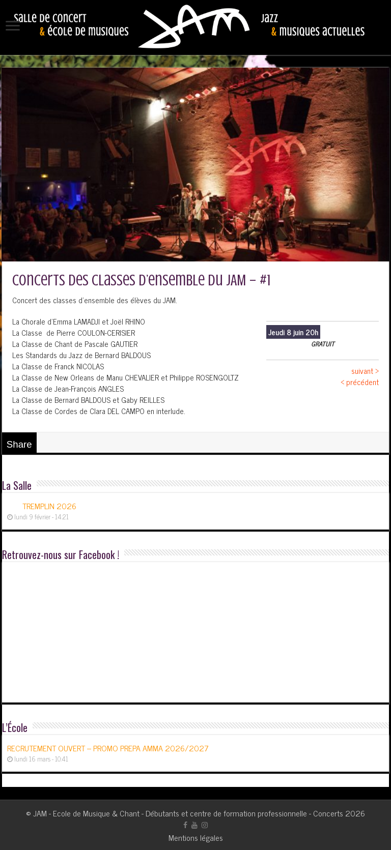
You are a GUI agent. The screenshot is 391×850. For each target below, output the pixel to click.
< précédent (360, 381)
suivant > (365, 370)
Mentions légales (196, 837)
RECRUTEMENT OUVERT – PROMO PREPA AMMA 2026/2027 (108, 747)
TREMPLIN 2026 (49, 505)
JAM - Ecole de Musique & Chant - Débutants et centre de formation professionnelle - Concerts (188, 812)
